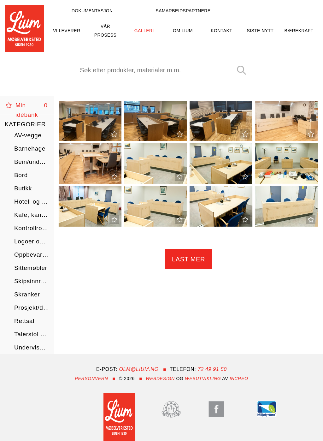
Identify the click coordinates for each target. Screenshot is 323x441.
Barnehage (29, 148)
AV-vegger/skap (31, 135)
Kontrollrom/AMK (31, 228)
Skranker (27, 294)
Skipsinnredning (31, 281)
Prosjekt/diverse (31, 307)
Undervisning (31, 347)
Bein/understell (31, 161)
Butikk (23, 188)
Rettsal (24, 321)
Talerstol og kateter (31, 334)
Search (243, 70)
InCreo (239, 378)
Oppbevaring (31, 254)
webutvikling (203, 378)
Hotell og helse (31, 201)
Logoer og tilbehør (31, 241)
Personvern (91, 378)
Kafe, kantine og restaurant (31, 215)
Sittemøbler (30, 268)
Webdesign (160, 378)
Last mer (188, 259)
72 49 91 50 (212, 369)
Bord (21, 175)
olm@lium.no (138, 369)
